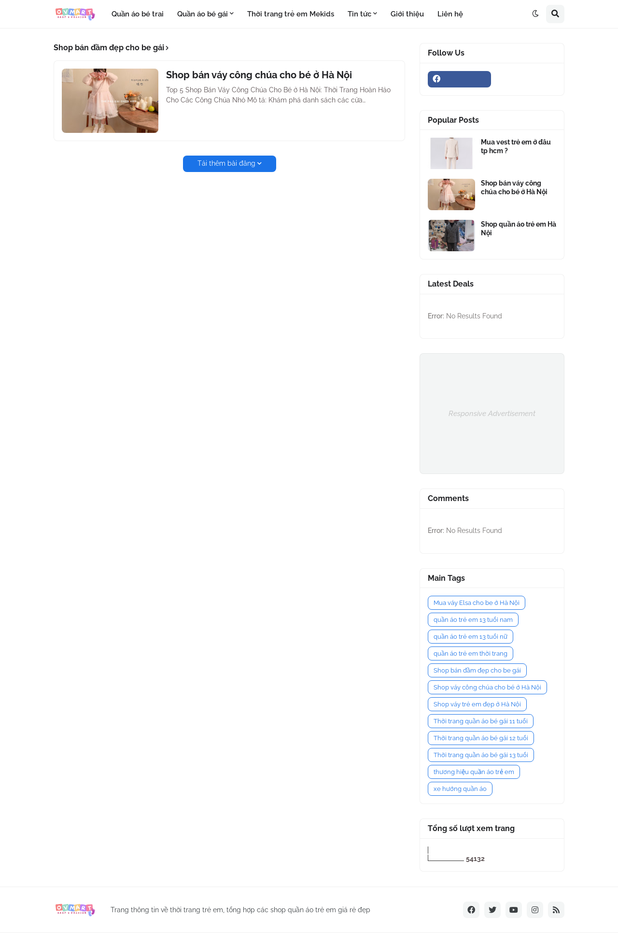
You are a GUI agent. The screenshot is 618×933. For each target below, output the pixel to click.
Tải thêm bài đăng (226, 163)
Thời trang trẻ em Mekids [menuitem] (290, 14)
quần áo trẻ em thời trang (470, 653)
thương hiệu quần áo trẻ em (474, 771)
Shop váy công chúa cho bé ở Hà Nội (487, 687)
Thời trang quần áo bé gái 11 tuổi (481, 721)
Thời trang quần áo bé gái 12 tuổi (481, 738)
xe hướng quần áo (460, 788)
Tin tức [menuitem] (359, 14)
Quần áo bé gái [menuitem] (202, 14)
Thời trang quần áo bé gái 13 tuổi (481, 755)
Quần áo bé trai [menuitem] (138, 14)
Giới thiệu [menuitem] (407, 14)
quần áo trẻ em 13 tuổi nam (473, 619)
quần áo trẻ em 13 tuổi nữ (470, 636)
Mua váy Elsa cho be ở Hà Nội (477, 602)
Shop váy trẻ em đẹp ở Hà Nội (477, 704)
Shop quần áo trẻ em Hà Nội (518, 228)
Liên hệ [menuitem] (450, 14)
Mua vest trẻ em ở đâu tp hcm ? (516, 146)
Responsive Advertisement (492, 413)
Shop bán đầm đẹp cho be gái (477, 670)
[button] (535, 14)
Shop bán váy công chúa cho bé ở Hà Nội (259, 75)
